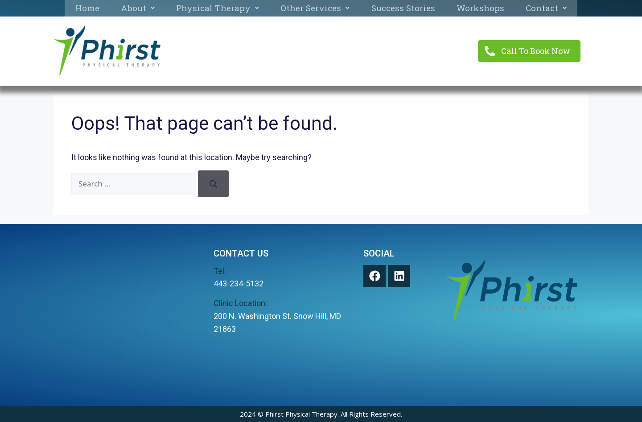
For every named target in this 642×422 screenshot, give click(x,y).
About (138, 7)
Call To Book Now (536, 51)
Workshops (480, 7)
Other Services (315, 7)
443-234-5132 (238, 283)
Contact (546, 7)
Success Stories (403, 7)
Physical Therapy (217, 7)
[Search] (213, 183)
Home (87, 7)
